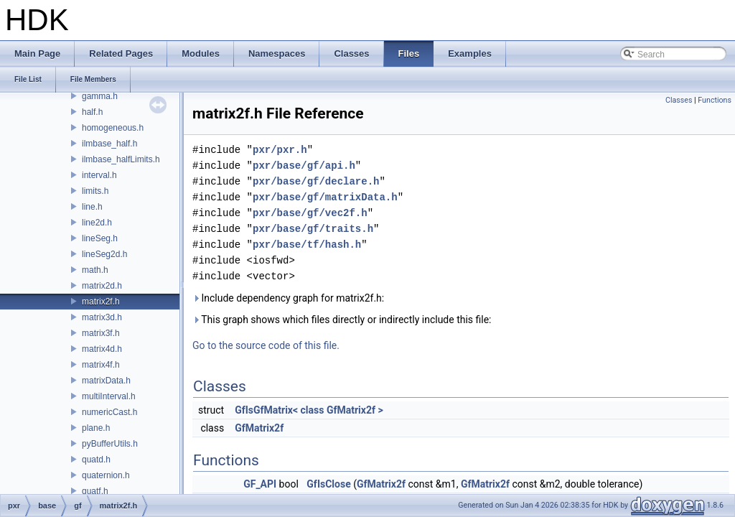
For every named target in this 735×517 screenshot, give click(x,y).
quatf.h (95, 491)
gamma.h (100, 96)
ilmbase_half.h (109, 144)
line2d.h (97, 223)
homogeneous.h (113, 128)
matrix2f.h (101, 302)
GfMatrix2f (259, 428)
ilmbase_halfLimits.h (121, 159)
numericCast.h (109, 412)
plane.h (96, 428)
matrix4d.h (102, 349)
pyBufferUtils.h (110, 444)
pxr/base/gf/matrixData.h (325, 197)
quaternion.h (106, 475)
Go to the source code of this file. (266, 345)
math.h (95, 270)
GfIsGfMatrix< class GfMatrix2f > (309, 410)
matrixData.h (106, 381)
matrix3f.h (101, 333)
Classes (678, 100)
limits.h (95, 191)
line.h (92, 207)
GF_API (259, 484)
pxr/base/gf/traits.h (313, 229)
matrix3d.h (102, 317)
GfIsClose (328, 484)
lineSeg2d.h (104, 254)
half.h (92, 112)
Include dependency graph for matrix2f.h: (288, 298)
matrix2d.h (102, 286)
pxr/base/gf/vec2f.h (310, 213)
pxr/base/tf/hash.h (307, 244)
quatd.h (96, 460)
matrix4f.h (101, 365)
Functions (714, 100)
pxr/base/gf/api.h (304, 165)
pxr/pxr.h (280, 150)
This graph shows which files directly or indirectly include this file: (342, 319)
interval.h (99, 175)
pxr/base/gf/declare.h (316, 181)
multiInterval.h (109, 396)
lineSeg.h (100, 238)
